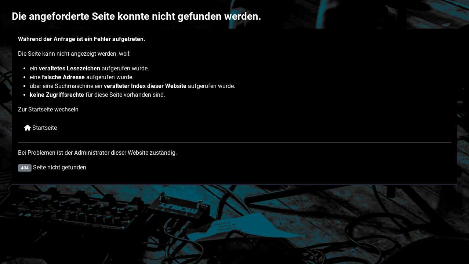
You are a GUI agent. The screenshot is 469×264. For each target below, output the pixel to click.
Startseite (40, 127)
